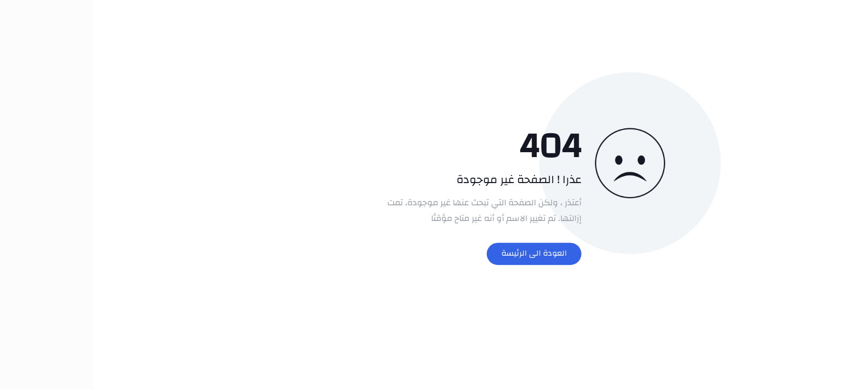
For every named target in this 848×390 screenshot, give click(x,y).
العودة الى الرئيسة (441, 253)
